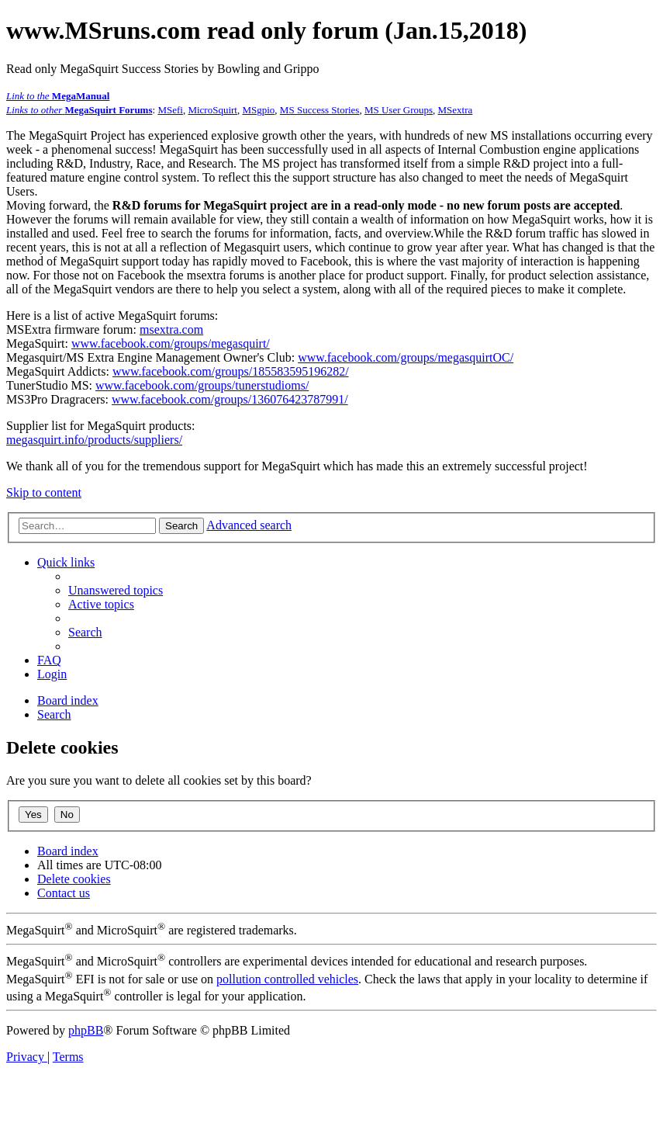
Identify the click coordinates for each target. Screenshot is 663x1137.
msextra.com (171, 329)
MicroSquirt (212, 110)
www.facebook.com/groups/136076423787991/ (230, 399)
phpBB (85, 1030)
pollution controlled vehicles (287, 979)
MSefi (170, 110)
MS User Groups (398, 110)
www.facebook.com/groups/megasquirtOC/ (405, 357)
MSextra (455, 110)
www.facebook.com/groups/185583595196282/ (230, 371)
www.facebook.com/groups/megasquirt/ (170, 343)
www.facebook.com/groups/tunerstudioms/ (202, 385)
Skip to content (43, 492)
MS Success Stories (320, 110)
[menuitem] (115, 590)
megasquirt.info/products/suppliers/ (94, 439)
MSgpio (258, 110)
